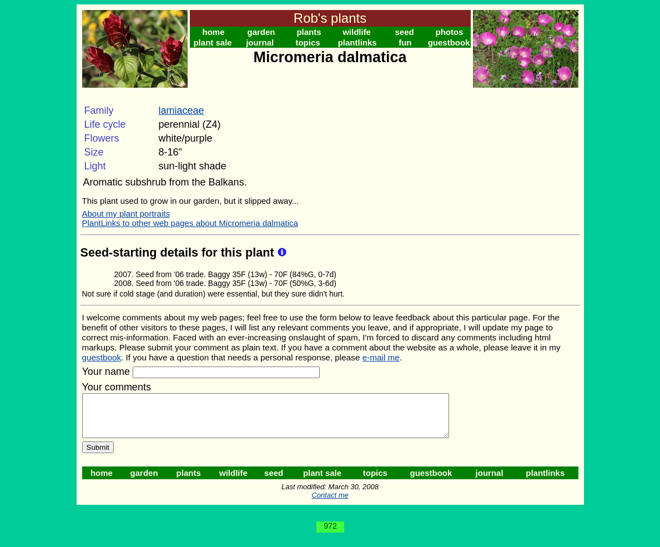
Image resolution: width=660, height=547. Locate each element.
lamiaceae (181, 110)
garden (261, 32)
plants (308, 32)
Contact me (329, 503)
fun (405, 42)
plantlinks (357, 42)
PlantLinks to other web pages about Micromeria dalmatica (190, 223)
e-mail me (381, 357)
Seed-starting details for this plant (179, 252)
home (214, 32)
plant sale (212, 42)
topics (307, 42)
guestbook (449, 42)
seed (404, 32)
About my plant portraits (126, 213)
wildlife (356, 32)
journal (260, 42)
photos (449, 32)
